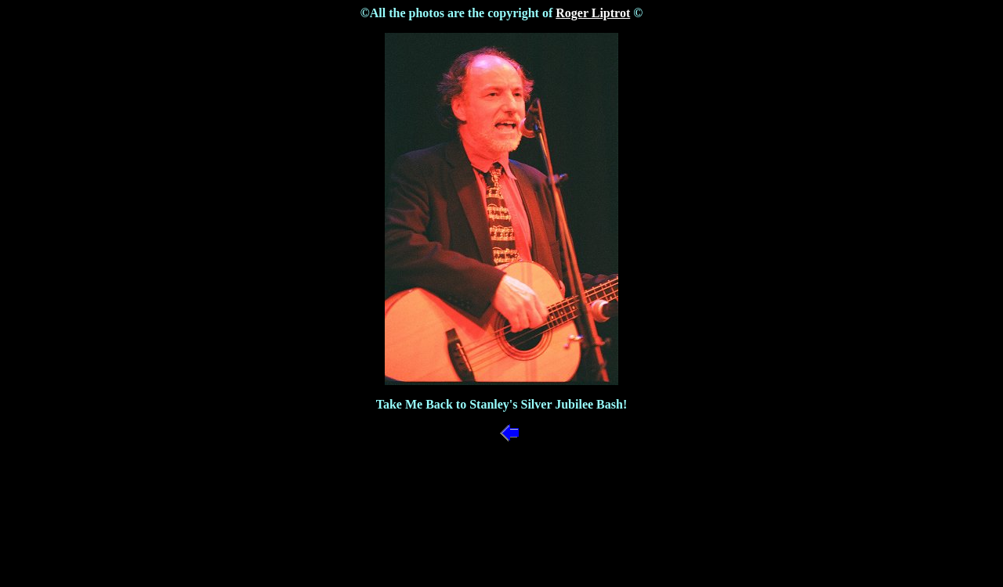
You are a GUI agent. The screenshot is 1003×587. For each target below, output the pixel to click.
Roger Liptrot (593, 13)
